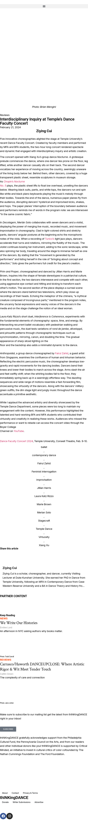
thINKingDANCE (14, 797)
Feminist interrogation (44, 471)
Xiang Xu (44, 545)
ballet (44, 447)
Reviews (5, 115)
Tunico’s (49, 238)
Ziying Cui (10, 568)
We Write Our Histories (18, 622)
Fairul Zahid (61, 353)
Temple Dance (44, 528)
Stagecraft (44, 520)
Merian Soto (44, 512)
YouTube (19, 431)
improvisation (44, 479)
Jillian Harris (44, 487)
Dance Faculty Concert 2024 (16, 441)
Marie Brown (44, 504)
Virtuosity (44, 537)
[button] (44, 6)
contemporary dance (44, 455)
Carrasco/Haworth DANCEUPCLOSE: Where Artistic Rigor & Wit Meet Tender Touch (42, 667)
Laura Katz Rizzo (43, 496)
